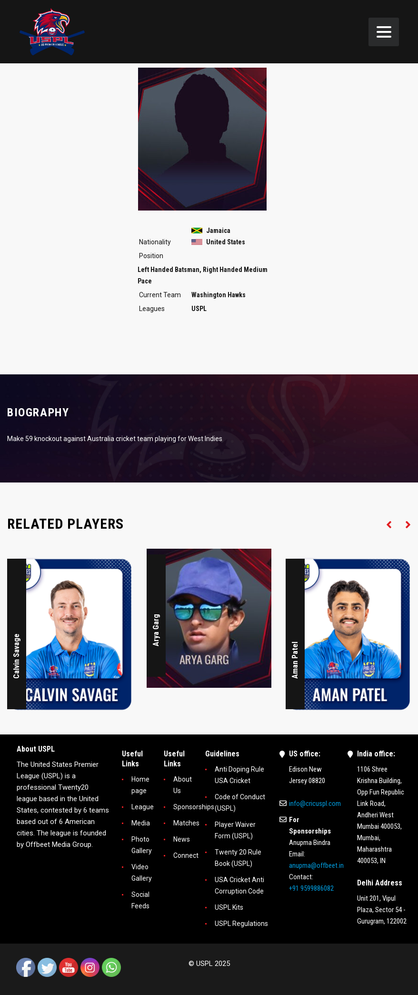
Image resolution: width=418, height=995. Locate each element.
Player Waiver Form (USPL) (235, 830)
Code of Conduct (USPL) (240, 802)
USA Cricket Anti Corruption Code (239, 885)
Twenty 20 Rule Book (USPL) (238, 857)
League (142, 807)
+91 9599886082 (311, 888)
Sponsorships (193, 807)
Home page (140, 784)
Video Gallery (141, 872)
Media (140, 823)
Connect (186, 855)
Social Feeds (140, 900)
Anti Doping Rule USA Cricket (239, 774)
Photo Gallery (141, 844)
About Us (182, 784)
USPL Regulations (241, 923)
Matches (186, 823)
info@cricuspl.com (315, 803)
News (181, 839)
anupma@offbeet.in (316, 865)
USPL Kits (229, 907)
